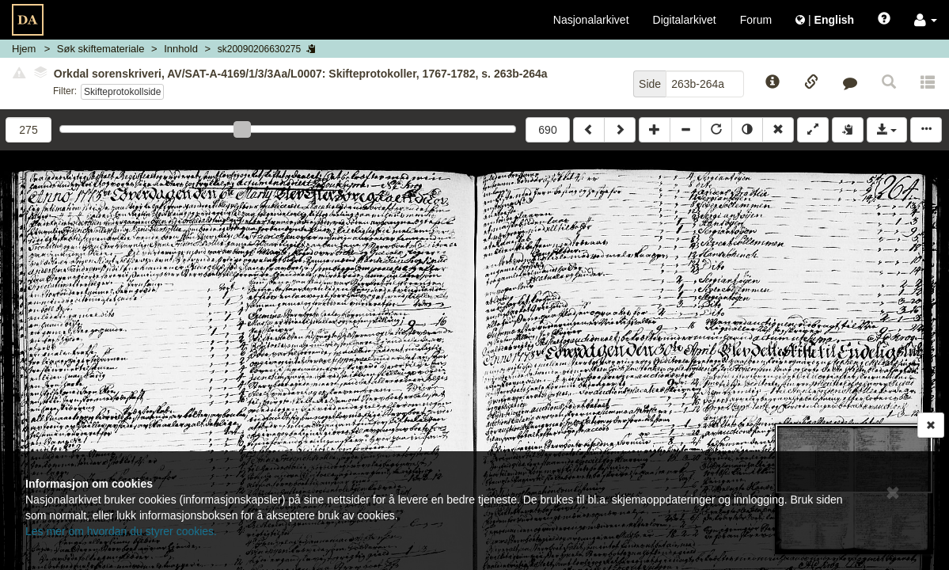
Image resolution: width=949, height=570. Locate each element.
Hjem (24, 49)
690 (547, 130)
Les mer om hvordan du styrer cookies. (121, 531)
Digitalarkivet (684, 19)
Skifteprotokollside (122, 91)
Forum (756, 19)
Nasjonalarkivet (591, 19)
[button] (925, 20)
